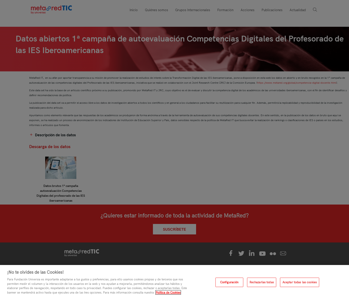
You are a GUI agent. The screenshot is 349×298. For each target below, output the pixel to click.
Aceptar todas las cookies (299, 284)
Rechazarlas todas (262, 284)
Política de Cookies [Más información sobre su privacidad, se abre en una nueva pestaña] (168, 294)
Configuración (229, 284)
